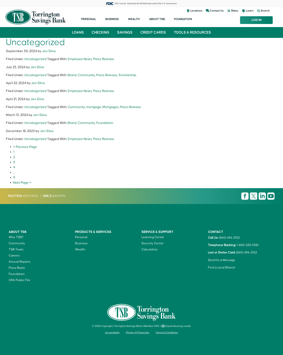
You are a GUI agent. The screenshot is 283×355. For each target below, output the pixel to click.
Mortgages (110, 107)
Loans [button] (78, 32)
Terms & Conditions (167, 332)
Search (263, 10)
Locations (196, 10)
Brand (72, 75)
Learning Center (153, 237)
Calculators (150, 249)
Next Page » (22, 182)
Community (86, 75)
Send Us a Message (221, 260)
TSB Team (16, 249)
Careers (14, 255)
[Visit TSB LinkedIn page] (262, 196)
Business (112, 19)
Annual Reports (19, 261)
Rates (234, 10)
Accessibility (112, 332)
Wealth (134, 19)
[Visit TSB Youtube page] (271, 196)
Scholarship (127, 75)
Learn (250, 10)
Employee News (80, 59)
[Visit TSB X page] (254, 196)
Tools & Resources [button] (192, 32)
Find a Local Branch (221, 267)
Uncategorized (35, 59)
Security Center (153, 243)
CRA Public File (19, 280)
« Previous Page (25, 147)
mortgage (93, 107)
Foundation (183, 19)
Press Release (103, 59)
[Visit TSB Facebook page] (245, 196)
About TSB (157, 19)
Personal (88, 19)
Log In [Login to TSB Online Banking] (256, 20)
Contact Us (217, 10)
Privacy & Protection (137, 332)
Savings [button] (124, 32)
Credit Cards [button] (153, 32)
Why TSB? (16, 237)
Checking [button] (100, 32)
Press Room (17, 267)
